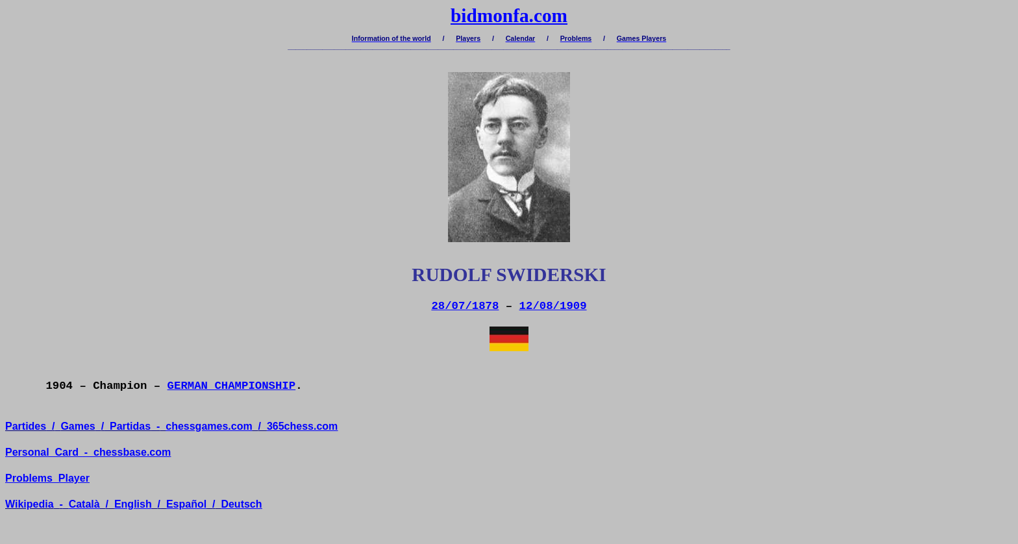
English (133, 504)
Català (84, 504)
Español (186, 504)
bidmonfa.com (509, 15)
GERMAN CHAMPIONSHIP (232, 386)
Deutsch (241, 504)
